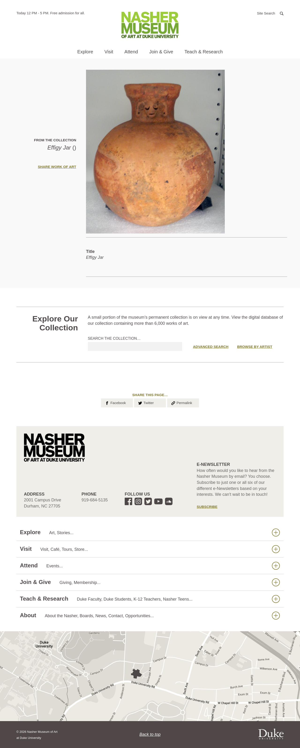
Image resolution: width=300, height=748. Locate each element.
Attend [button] (131, 51)
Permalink (181, 402)
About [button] (150, 615)
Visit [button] (108, 51)
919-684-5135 (95, 500)
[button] (270, 13)
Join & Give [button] (161, 51)
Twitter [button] (146, 402)
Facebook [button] (115, 402)
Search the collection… (114, 338)
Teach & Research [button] (203, 51)
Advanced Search (210, 347)
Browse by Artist (254, 347)
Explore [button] (85, 51)
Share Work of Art (57, 167)
